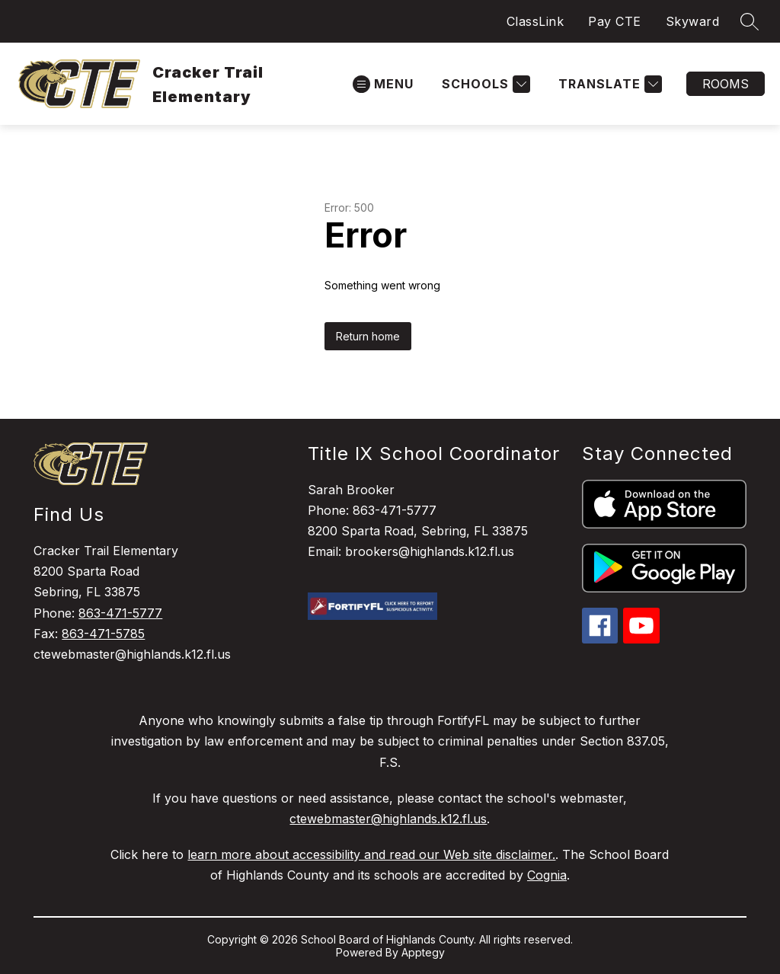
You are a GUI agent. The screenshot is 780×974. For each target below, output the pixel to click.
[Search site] (749, 21)
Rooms (725, 83)
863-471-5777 (120, 613)
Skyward (693, 21)
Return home (368, 336)
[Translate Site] (608, 84)
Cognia (547, 875)
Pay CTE (614, 21)
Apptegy (423, 952)
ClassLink (535, 21)
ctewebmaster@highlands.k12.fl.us (388, 818)
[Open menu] (383, 84)
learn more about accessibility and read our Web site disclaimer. (371, 854)
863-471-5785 (103, 633)
